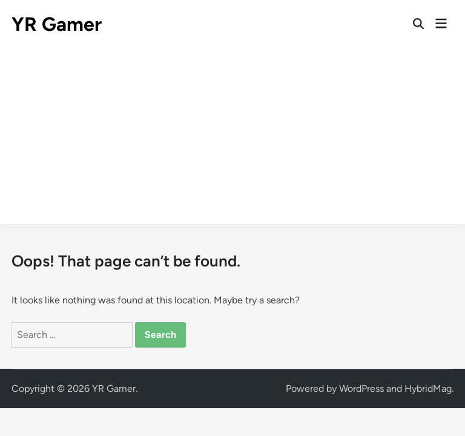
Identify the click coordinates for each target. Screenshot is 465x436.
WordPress (361, 388)
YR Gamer (57, 24)
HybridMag (428, 388)
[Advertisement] (232, 139)
